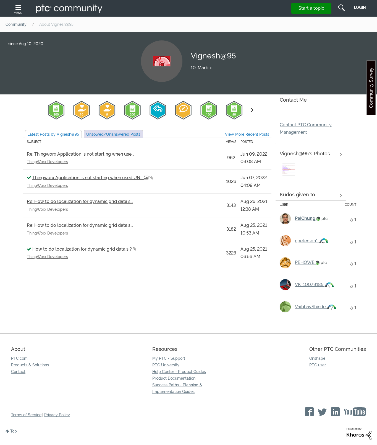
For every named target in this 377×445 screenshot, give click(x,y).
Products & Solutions (30, 365)
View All (311, 154)
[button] (288, 169)
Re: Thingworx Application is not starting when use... (80, 154)
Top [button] (13, 431)
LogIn (360, 7)
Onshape (317, 358)
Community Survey (371, 88)
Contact (18, 371)
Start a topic (311, 8)
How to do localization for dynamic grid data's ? (82, 249)
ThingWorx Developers (47, 162)
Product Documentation (173, 378)
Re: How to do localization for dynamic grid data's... (80, 201)
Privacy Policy (57, 415)
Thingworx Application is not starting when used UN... (88, 177)
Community (16, 24)
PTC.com (19, 358)
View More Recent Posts (247, 134)
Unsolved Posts (113, 134)
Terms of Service (26, 415)
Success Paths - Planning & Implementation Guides (177, 388)
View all (311, 195)
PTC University (165, 365)
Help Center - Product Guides (179, 371)
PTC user (317, 365)
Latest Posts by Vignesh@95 (53, 134)
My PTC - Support (168, 358)
